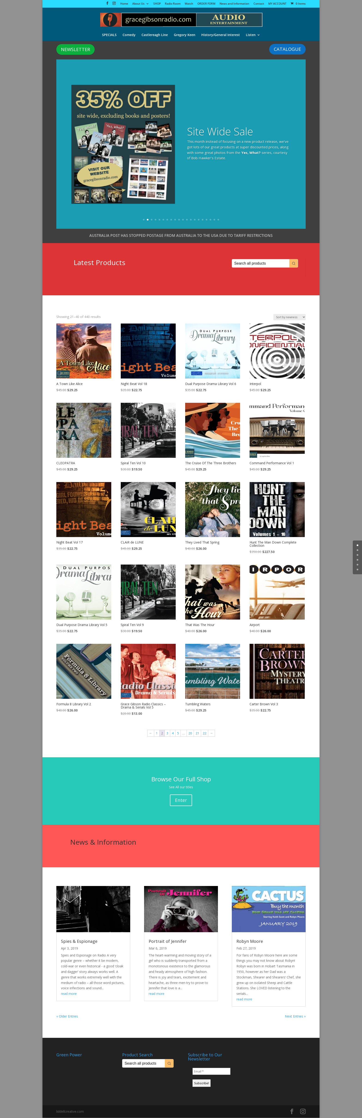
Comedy (129, 34)
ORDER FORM (206, 4)
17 (206, 220)
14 (195, 220)
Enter (181, 800)
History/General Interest (220, 34)
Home (124, 4)
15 (198, 220)
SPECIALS (109, 34)
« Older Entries (67, 1016)
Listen (251, 34)
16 (202, 220)
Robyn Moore (249, 941)
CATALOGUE (287, 49)
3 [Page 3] (167, 733)
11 (183, 220)
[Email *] (211, 1071)
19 (214, 220)
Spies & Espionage (79, 941)
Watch (189, 4)
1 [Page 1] (157, 733)
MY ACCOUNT (277, 4)
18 (210, 220)
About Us (138, 4)
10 (179, 220)
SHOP (157, 4)
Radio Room (173, 4)
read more (69, 994)
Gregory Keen (184, 34)
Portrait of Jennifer (168, 941)
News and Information (234, 4)
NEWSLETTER (75, 49)
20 (218, 220)
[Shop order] (289, 317)
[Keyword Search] (260, 264)
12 (187, 220)
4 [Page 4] (173, 733)
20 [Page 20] (190, 733)
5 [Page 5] (178, 733)
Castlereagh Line (155, 34)
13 (191, 220)
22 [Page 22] (204, 733)
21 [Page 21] (197, 733)
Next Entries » (295, 1016)
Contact (258, 4)
